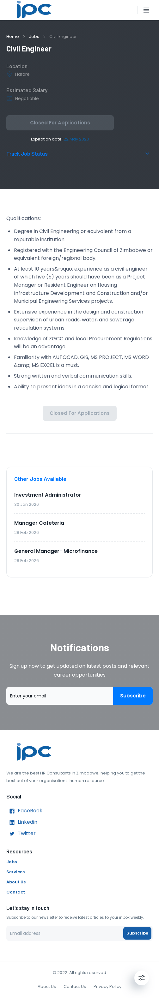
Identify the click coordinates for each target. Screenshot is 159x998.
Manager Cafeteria (39, 523)
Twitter (21, 834)
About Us (16, 882)
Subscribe (133, 696)
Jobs (34, 36)
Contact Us (75, 986)
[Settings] (142, 978)
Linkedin (21, 822)
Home (12, 36)
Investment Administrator (47, 495)
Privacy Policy (107, 986)
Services (15, 872)
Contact (15, 892)
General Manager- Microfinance (56, 551)
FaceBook (24, 811)
